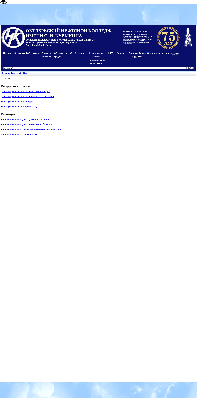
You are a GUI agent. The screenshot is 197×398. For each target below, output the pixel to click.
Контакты (121, 53)
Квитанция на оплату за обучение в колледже (25, 119)
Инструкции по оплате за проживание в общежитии (28, 96)
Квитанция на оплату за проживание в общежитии (27, 124)
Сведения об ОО (22, 53)
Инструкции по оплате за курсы (18, 101)
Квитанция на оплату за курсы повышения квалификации (31, 129)
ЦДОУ (110, 53)
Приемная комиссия (46, 55)
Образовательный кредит (63, 55)
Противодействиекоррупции (137, 55)
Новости (7, 53)
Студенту (79, 53)
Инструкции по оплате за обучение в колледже (26, 91)
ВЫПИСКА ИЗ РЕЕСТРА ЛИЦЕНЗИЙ (135, 31)
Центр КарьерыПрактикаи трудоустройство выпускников (96, 58)
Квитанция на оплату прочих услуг (19, 134)
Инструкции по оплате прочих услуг (20, 106)
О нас (36, 53)
